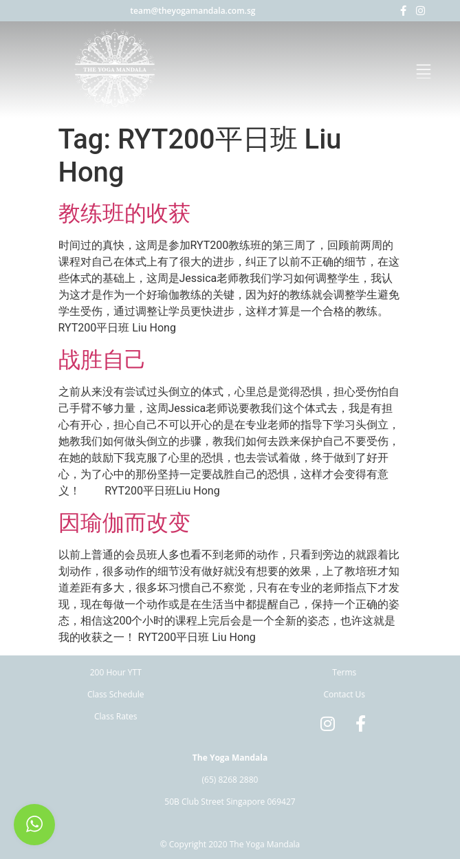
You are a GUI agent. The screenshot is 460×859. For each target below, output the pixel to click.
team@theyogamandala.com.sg (192, 11)
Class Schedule (115, 694)
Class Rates (116, 716)
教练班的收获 (124, 213)
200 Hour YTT (116, 672)
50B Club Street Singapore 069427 (229, 801)
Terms (344, 672)
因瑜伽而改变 (124, 523)
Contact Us (344, 694)
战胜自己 (102, 360)
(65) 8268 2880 (230, 779)
